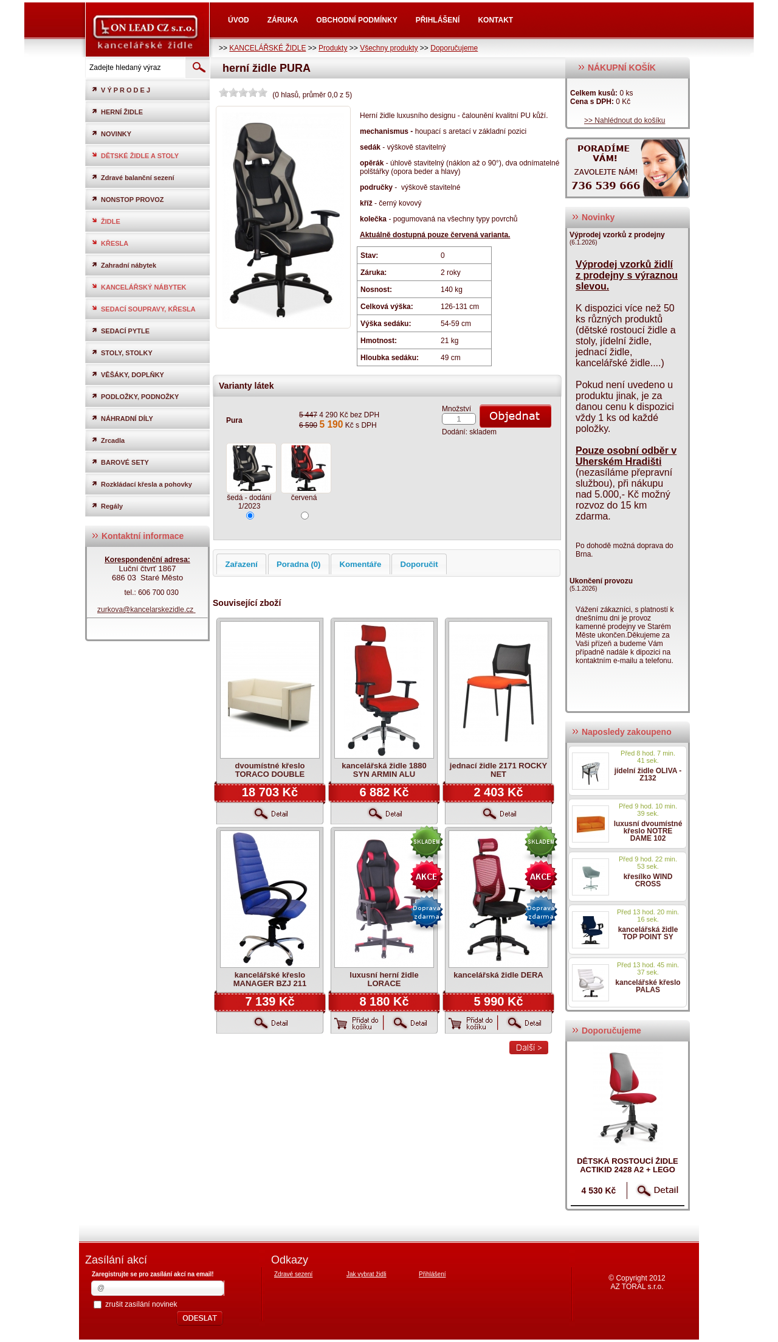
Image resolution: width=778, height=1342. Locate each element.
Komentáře (361, 564)
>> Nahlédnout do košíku (624, 120)
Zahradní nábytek (123, 265)
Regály (107, 506)
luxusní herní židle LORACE (383, 979)
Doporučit (419, 564)
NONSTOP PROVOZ (127, 199)
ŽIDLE (105, 221)
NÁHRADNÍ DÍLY (122, 418)
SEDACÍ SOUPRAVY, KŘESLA (143, 309)
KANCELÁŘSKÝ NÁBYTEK (139, 287)
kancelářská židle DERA (498, 974)
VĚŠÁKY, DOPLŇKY (127, 374)
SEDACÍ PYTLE (120, 331)
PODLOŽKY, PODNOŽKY (135, 396)
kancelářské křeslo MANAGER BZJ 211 (270, 979)
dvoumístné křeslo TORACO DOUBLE (270, 770)
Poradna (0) (299, 564)
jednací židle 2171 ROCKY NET (498, 770)
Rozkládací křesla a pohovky (141, 484)
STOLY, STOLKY (122, 352)
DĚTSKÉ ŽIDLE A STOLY (135, 155)
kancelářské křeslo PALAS (647, 986)
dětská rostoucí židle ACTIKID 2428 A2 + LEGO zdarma (627, 1169)
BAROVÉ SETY (120, 462)
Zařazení (241, 564)
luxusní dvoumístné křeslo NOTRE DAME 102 (648, 831)
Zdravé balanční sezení (132, 177)
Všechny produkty (389, 48)
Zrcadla (108, 440)
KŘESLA (109, 243)
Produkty (332, 48)
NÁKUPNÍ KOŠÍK (616, 67)
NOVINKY (111, 133)
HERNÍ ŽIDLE (117, 112)
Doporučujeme (454, 48)
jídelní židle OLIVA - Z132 (648, 774)
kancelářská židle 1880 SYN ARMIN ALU (384, 770)
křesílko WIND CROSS (648, 880)
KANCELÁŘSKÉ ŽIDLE (267, 48)
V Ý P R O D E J (120, 90)
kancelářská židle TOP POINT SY (648, 933)
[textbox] (134, 67)
